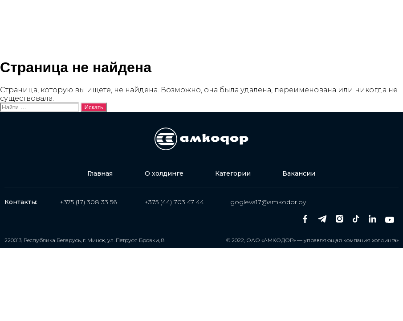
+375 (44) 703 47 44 (174, 202)
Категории (227, 14)
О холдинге (164, 14)
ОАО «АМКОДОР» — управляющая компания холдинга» (322, 240)
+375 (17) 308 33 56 (88, 202)
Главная (106, 14)
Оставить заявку (310, 25)
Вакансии (110, 35)
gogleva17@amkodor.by (268, 202)
